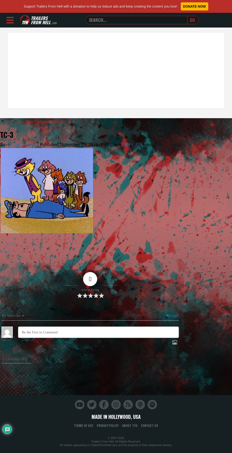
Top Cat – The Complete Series (33, 121)
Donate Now (194, 6)
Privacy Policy (108, 425)
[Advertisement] (116, 70)
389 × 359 (132, 144)
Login (172, 316)
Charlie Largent (22, 144)
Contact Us (149, 425)
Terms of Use (83, 425)
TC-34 (12, 244)
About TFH (129, 425)
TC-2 (5, 251)
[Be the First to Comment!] (98, 332)
